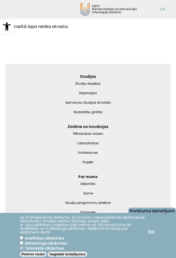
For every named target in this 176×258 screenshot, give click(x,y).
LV (162, 9)
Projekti (88, 162)
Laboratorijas (88, 143)
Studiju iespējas (88, 83)
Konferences (88, 152)
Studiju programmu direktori (88, 202)
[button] (7, 27)
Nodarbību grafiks (88, 112)
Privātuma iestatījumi (152, 210)
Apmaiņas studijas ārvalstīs (88, 102)
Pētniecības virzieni (88, 133)
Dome (88, 193)
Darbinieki (88, 212)
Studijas (88, 76)
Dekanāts (88, 183)
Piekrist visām (33, 254)
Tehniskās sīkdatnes (44, 248)
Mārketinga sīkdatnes (46, 243)
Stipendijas (88, 93)
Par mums (88, 176)
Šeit (151, 232)
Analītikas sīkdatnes (44, 238)
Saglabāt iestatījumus (67, 254)
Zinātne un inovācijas (88, 126)
